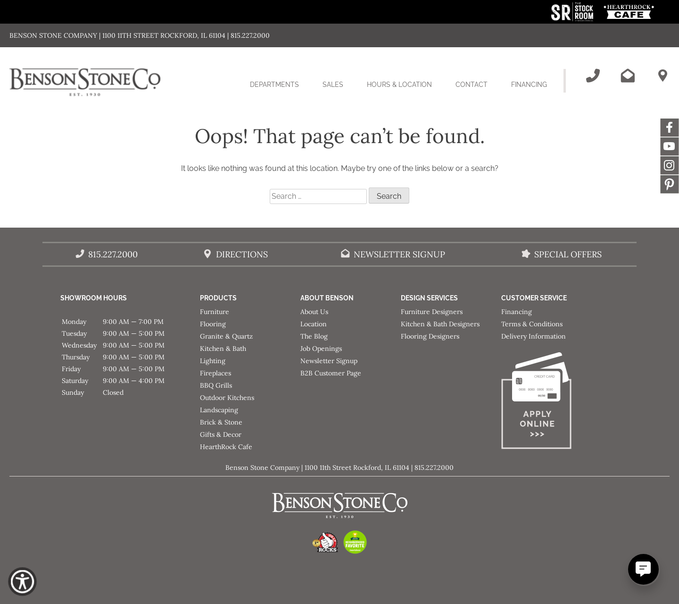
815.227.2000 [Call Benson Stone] (113, 254)
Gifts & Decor (220, 434)
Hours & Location (399, 84)
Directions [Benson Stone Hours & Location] (242, 254)
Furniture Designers (432, 311)
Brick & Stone (221, 422)
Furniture (214, 311)
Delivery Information (533, 336)
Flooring (213, 324)
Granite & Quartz (226, 336)
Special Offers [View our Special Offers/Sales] (568, 254)
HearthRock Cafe (226, 446)
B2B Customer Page (330, 373)
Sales (333, 84)
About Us (314, 311)
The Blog (314, 336)
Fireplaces (215, 373)
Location (313, 324)
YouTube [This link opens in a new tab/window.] (669, 146)
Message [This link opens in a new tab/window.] (669, 184)
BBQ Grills (216, 385)
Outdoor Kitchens (227, 397)
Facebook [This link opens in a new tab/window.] (669, 127)
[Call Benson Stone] (593, 75)
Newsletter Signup (328, 361)
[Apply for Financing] (551, 402)
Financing (529, 84)
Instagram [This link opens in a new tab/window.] (669, 165)
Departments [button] (280, 90)
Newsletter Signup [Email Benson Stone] (399, 254)
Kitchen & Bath (223, 348)
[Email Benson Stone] (628, 75)
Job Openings (321, 348)
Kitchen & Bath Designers (440, 324)
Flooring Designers (430, 336)
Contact (471, 84)
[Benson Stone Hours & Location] (662, 75)
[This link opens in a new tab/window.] (573, 18)
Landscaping (219, 410)
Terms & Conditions (532, 324)
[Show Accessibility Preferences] (22, 581)
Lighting (212, 361)
